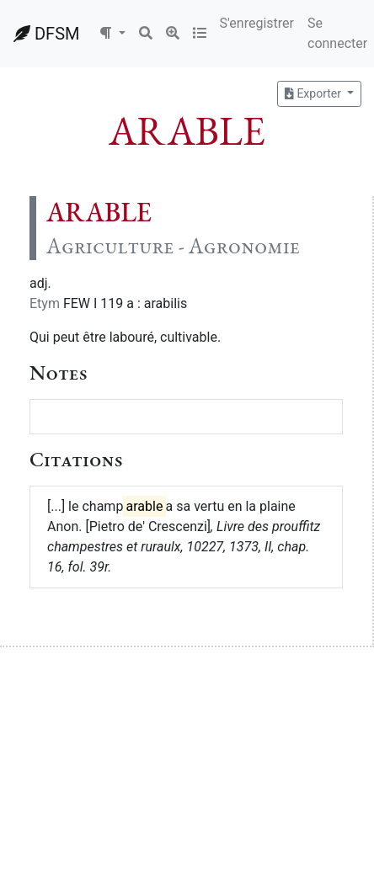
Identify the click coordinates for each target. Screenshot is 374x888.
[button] (112, 34)
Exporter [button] (314, 93)
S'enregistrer (257, 23)
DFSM (46, 34)
